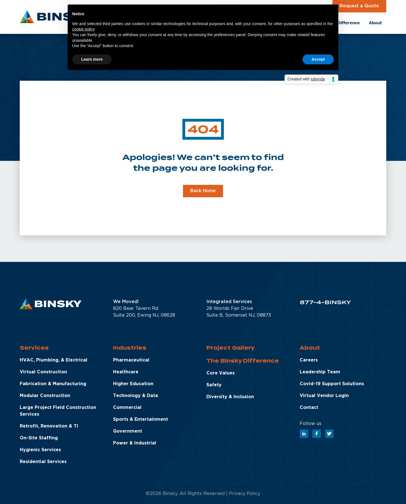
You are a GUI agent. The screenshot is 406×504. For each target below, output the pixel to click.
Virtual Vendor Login (324, 396)
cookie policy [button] (83, 29)
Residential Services (43, 462)
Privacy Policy (244, 494)
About (310, 348)
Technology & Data (135, 396)
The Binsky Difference (242, 361)
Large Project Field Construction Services (58, 411)
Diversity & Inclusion (230, 397)
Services (34, 348)
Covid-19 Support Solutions (332, 384)
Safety (214, 385)
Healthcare (125, 372)
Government (127, 431)
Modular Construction (45, 396)
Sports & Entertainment (140, 419)
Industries (129, 348)
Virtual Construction (43, 372)
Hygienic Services (40, 450)
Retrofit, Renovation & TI (49, 426)
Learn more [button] (92, 59)
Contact (309, 408)
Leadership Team (320, 372)
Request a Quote (359, 6)
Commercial (127, 408)
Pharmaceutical (131, 360)
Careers (309, 360)
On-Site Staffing (39, 438)
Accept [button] (318, 59)
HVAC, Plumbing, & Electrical (53, 360)
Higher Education (133, 384)
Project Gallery (230, 348)
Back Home (203, 191)
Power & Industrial (134, 443)
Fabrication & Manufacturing (53, 384)
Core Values (220, 373)
